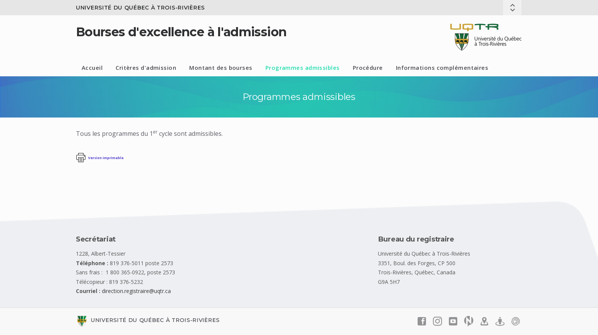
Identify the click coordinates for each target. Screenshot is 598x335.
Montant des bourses (220, 67)
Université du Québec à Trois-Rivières (140, 7)
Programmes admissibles (302, 67)
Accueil (92, 67)
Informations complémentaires (442, 67)
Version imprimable (106, 157)
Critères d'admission (146, 67)
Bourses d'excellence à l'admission (181, 31)
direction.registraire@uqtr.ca (136, 291)
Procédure (368, 67)
